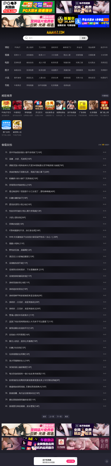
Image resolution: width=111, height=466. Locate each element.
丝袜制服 (79, 55)
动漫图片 (54, 70)
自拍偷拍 (29, 55)
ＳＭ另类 (104, 55)
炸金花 (79, 47)
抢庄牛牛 (104, 47)
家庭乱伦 (29, 77)
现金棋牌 (91, 47)
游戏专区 (54, 47)
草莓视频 (29, 85)
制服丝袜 (67, 62)
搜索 (83, 38)
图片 (7, 70)
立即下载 (71, 461)
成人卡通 (42, 62)
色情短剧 (67, 85)
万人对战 (42, 47)
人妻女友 (42, 77)
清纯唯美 (79, 70)
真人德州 (29, 47)
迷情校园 (67, 77)
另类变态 (104, 62)
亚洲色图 (29, 70)
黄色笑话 (91, 77)
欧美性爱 (54, 62)
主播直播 (91, 55)
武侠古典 (54, 77)
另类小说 (79, 77)
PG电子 (17, 47)
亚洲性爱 (17, 62)
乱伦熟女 (91, 62)
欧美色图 (42, 70)
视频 (7, 54)
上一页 (51, 416)
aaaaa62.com (55, 32)
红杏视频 (54, 85)
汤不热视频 (42, 85)
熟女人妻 (67, 55)
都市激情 (17, 77)
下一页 (59, 416)
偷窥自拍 (17, 70)
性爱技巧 (104, 77)
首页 (44, 416)
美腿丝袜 (67, 70)
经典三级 (79, 62)
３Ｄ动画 (54, 55)
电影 (7, 62)
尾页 (66, 416)
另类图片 (104, 70)
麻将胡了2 (67, 47)
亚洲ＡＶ (17, 55)
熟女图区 (91, 70)
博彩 (7, 47)
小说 (7, 77)
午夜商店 (17, 85)
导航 (7, 85)
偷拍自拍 (29, 62)
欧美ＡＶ (42, 55)
